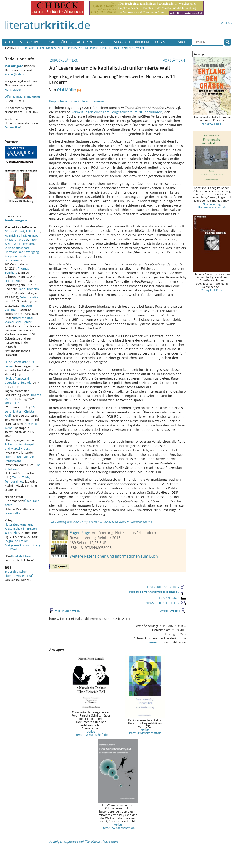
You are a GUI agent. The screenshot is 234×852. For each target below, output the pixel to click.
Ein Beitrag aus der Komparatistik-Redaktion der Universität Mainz (100, 522)
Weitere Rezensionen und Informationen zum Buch (114, 556)
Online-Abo (12, 127)
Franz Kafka (12, 513)
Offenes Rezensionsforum (22, 96)
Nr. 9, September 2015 (61, 48)
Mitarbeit (122, 42)
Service (103, 42)
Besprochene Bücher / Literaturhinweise (76, 101)
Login (160, 42)
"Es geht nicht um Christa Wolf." (20, 411)
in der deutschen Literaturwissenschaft (19, 573)
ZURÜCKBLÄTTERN (63, 60)
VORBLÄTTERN (174, 60)
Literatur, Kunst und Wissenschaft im (21, 528)
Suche (183, 42)
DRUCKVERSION (172, 598)
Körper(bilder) (14, 74)
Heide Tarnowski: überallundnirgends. (18, 380)
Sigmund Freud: (22, 545)
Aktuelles (13, 42)
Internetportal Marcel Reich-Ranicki (19, 320)
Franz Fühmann (28, 289)
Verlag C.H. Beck (211, 123)
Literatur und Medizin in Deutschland (21, 459)
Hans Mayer (13, 89)
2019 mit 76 (12, 403)
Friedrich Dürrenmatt (17, 258)
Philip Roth (33, 231)
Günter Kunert (14, 231)
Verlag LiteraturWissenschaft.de (91, 733)
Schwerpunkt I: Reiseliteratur (101, 48)
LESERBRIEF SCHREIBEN (166, 587)
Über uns (143, 42)
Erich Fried (12, 281)
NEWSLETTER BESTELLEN (166, 603)
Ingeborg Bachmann (18, 307)
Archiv (32, 42)
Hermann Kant (15, 252)
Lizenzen (152, 642)
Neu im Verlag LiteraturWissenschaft (212, 205)
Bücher (66, 42)
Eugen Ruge (80, 532)
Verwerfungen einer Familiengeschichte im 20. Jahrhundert (117, 112)
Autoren (84, 42)
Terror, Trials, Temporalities (17, 479)
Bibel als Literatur (23, 556)
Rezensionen (134, 48)
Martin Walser (18, 239)
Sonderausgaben (17, 220)
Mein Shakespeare (17, 248)
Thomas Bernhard (17, 270)
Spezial (49, 42)
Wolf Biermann (24, 244)
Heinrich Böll (13, 235)
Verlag (226, 23)
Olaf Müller (66, 89)
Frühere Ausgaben (30, 48)
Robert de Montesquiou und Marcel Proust (21, 446)
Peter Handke (28, 297)
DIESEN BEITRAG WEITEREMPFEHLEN (157, 592)
